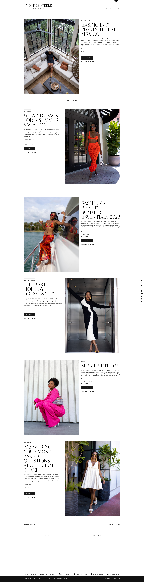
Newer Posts (114, 524)
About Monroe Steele (61, 578)
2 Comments (85, 236)
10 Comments (28, 144)
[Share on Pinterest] (93, 62)
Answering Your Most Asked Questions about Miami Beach (39, 458)
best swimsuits (87, 381)
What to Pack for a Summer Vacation (41, 120)
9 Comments (85, 383)
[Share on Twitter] (91, 62)
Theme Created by (112, 578)
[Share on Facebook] (88, 62)
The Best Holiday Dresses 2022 (39, 289)
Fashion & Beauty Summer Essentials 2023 (100, 210)
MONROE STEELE (39, 5)
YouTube (113, 574)
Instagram (47, 574)
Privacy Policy (44, 580)
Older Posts (29, 524)
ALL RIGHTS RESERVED (45, 578)
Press (26, 580)
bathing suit (87, 234)
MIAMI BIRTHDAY (100, 365)
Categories (108, 8)
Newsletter (34, 580)
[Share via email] (86, 62)
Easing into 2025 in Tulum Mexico (98, 29)
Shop (117, 8)
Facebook (80, 574)
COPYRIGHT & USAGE (57, 580)
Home (99, 8)
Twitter (30, 574)
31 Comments (86, 54)
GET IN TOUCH (74, 578)
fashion (85, 51)
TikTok (64, 574)
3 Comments (28, 311)
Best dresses (29, 308)
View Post (87, 57)
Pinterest (97, 574)
